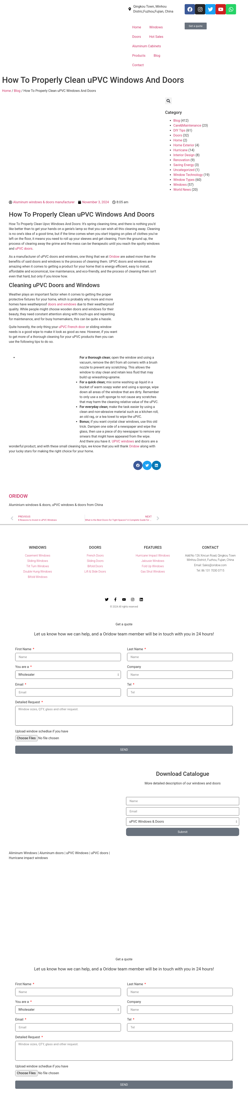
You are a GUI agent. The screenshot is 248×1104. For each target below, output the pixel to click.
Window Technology (188, 175)
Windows (156, 27)
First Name (23, 649)
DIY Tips (179, 130)
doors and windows (61, 304)
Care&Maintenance (187, 125)
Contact (138, 65)
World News (182, 190)
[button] (138, 465)
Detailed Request (28, 702)
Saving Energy (183, 165)
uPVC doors (23, 249)
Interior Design (184, 155)
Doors (136, 37)
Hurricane (180, 150)
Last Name (135, 649)
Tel (129, 684)
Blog (157, 56)
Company (134, 667)
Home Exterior (183, 145)
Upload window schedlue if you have (41, 731)
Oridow (114, 257)
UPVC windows (123, 441)
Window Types (184, 180)
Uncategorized (184, 170)
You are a (22, 667)
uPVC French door (72, 327)
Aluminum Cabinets (146, 46)
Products (138, 56)
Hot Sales (156, 37)
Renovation (181, 160)
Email (19, 684)
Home (136, 27)
